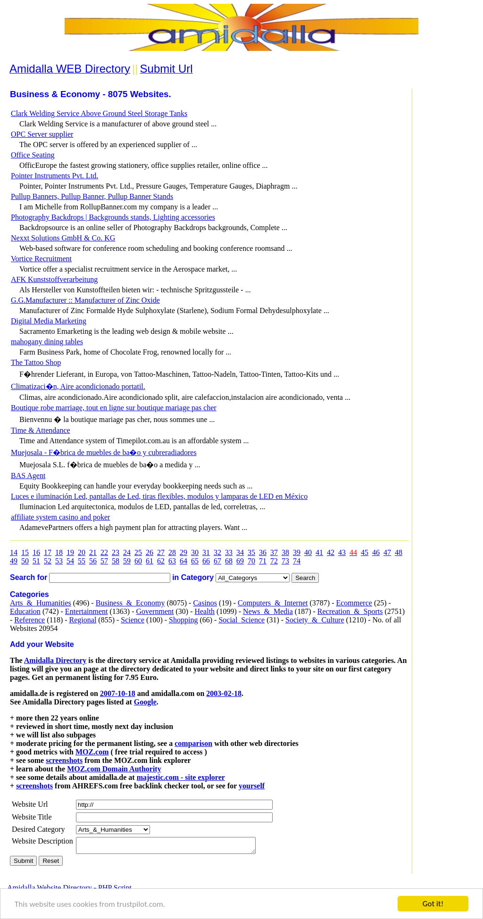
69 (240, 561)
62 (161, 561)
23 (115, 552)
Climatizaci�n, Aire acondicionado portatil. (78, 386)
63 (172, 561)
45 (364, 552)
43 (342, 552)
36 (262, 552)
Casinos (205, 603)
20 (81, 552)
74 (296, 561)
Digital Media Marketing (48, 321)
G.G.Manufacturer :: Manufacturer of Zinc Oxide (85, 300)
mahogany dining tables (47, 342)
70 (251, 561)
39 (296, 552)
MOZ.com (92, 752)
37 (274, 552)
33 (229, 552)
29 (183, 552)
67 (217, 561)
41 (319, 552)
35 (251, 552)
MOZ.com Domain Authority (114, 769)
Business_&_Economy (130, 603)
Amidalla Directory (55, 660)
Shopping (183, 620)
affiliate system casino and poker (60, 517)
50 (25, 561)
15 (25, 552)
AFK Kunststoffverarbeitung (54, 279)
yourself (252, 786)
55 (81, 561)
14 (13, 552)
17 (47, 552)
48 (398, 552)
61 (149, 561)
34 (240, 552)
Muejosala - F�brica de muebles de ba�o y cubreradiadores (104, 452)
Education (25, 611)
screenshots (64, 760)
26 (149, 552)
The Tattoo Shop (36, 362)
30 (195, 552)
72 (274, 561)
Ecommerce (354, 603)
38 (285, 552)
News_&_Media (268, 611)
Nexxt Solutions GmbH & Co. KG (63, 238)
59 (127, 561)
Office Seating (33, 155)
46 (376, 552)
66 (206, 561)
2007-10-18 (117, 693)
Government (155, 611)
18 (59, 552)
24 (127, 552)
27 (161, 552)
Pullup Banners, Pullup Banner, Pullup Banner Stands (92, 196)
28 (172, 552)
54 (70, 561)
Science (132, 620)
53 (59, 561)
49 (13, 561)
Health (204, 611)
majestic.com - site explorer (181, 777)
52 (47, 561)
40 (308, 552)
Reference (29, 620)
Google (145, 702)
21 (93, 552)
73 (285, 561)
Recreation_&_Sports (350, 611)
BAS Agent (28, 476)
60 (138, 561)
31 (206, 552)
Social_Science (241, 620)
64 (183, 561)
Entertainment (86, 611)
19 (70, 552)
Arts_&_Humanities (40, 603)
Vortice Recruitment (41, 259)
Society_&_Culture (314, 620)
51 (36, 561)
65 (195, 561)
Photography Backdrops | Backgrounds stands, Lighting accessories (113, 217)
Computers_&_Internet (273, 603)
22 (104, 552)
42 (330, 552)
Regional (83, 620)
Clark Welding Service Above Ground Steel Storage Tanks (99, 113)
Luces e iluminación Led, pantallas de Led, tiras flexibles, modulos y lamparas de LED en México (159, 496)
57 (104, 561)
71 (262, 561)
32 (217, 552)
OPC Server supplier (42, 134)
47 (387, 552)
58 (115, 561)
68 (229, 561)
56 (93, 561)
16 (36, 552)
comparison (193, 743)
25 (138, 552)
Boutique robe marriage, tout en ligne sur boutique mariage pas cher (114, 408)
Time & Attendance (40, 430)
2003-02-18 (224, 693)
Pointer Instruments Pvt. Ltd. (54, 176)
